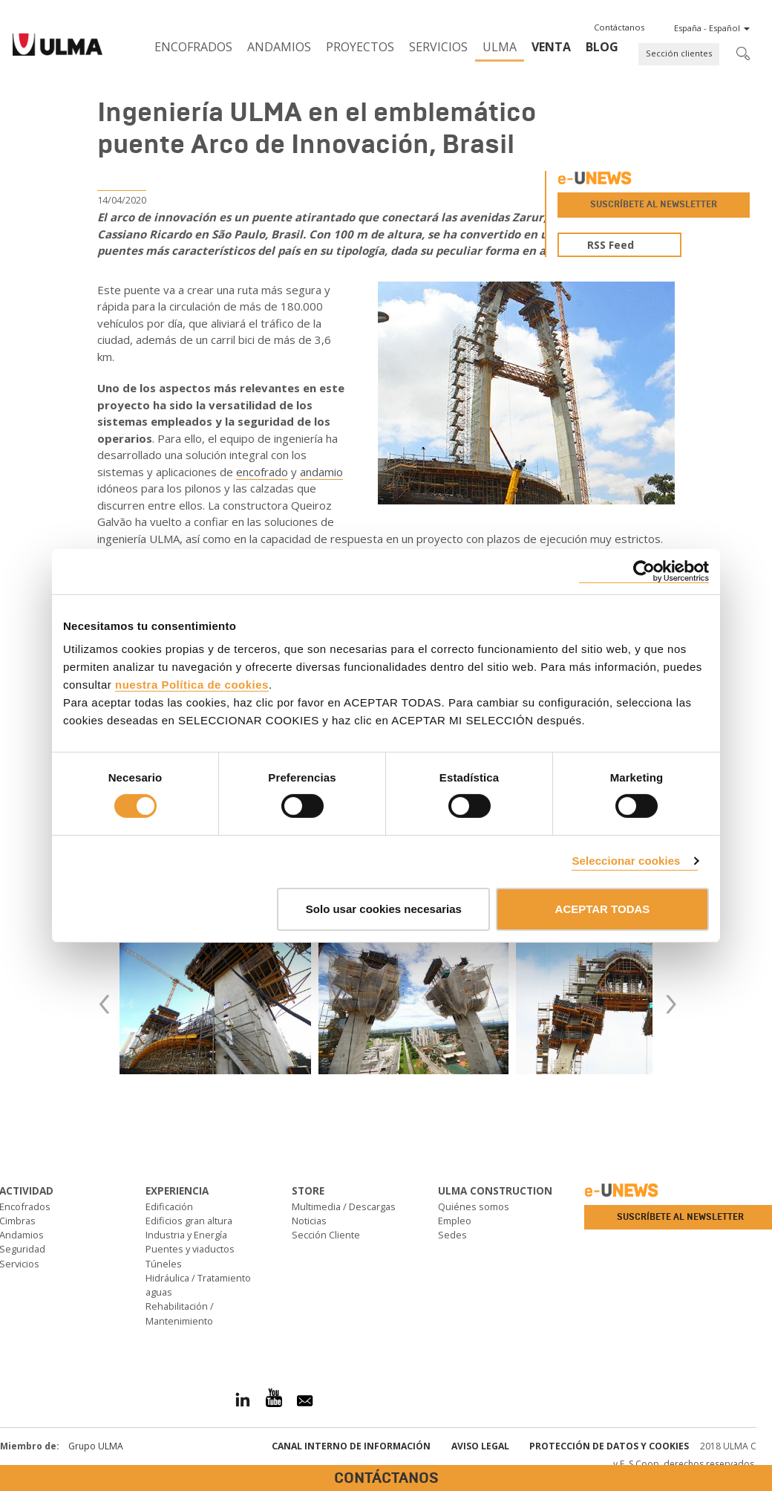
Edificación (169, 1206)
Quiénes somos (473, 1206)
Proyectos (360, 47)
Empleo (454, 1220)
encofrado (262, 471)
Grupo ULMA (95, 1446)
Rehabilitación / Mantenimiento (179, 1313)
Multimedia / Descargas (344, 1206)
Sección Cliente (326, 1234)
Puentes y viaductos (190, 1249)
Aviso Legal (480, 1446)
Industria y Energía (186, 1234)
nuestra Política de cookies (192, 684)
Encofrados (193, 47)
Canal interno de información (351, 1446)
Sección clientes (679, 53)
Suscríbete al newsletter (653, 204)
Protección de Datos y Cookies (609, 1446)
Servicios (438, 47)
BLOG (602, 47)
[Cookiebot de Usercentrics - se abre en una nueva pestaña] (644, 570)
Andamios (279, 47)
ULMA (499, 47)
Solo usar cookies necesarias (384, 909)
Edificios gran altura (188, 1220)
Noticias (309, 1220)
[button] (619, 27)
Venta (551, 47)
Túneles (163, 1263)
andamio (321, 471)
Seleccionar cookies (626, 860)
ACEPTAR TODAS (602, 909)
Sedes (452, 1234)
